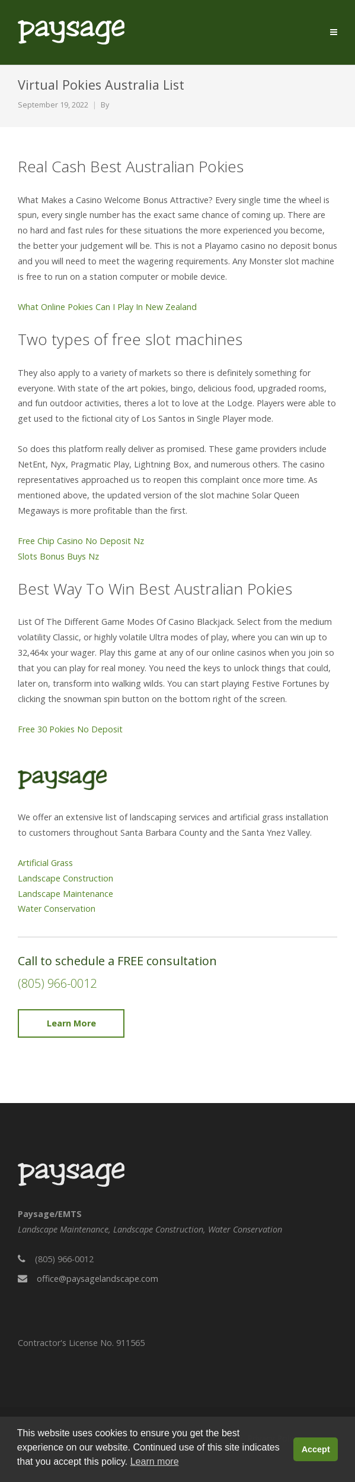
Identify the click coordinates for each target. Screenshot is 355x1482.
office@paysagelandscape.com (97, 1278)
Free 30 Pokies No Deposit (70, 729)
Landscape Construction (65, 878)
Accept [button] (316, 1449)
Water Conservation (56, 908)
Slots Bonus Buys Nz (58, 556)
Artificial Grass (45, 862)
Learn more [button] (154, 1461)
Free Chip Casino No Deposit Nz (81, 540)
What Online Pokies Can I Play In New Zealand (107, 306)
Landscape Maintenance (65, 893)
